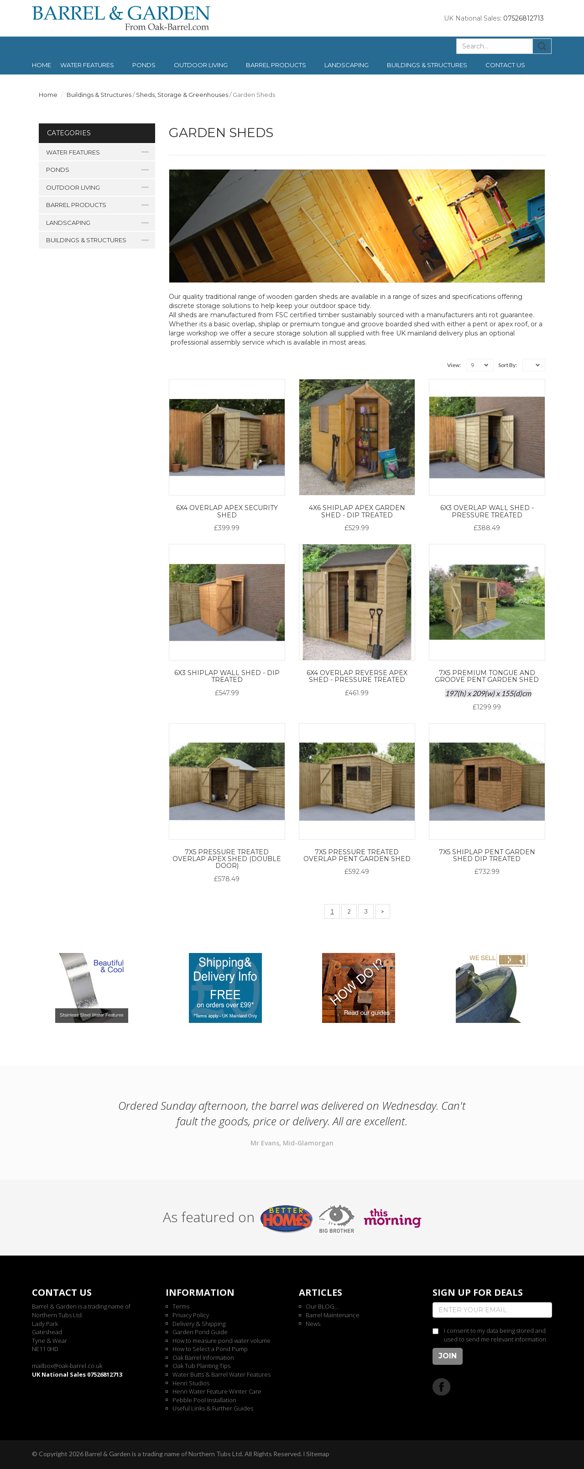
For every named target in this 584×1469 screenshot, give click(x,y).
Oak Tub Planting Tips (201, 1366)
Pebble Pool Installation (204, 1400)
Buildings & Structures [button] (427, 65)
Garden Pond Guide (200, 1332)
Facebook (441, 1386)
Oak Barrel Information (203, 1357)
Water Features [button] (87, 65)
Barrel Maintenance (333, 1315)
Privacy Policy (190, 1315)
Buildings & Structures (99, 94)
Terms (180, 1306)
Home (41, 65)
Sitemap (317, 1454)
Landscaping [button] (346, 65)
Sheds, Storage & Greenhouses (182, 94)
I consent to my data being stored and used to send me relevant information (495, 1334)
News (313, 1324)
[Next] (382, 911)
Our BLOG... (322, 1306)
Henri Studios (190, 1383)
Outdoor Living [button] (201, 65)
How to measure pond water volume (221, 1340)
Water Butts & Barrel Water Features (221, 1374)
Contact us (505, 65)
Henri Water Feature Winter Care (216, 1391)
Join (447, 1356)
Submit (542, 46)
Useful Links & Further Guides (212, 1408)
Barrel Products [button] (276, 65)
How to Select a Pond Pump (210, 1349)
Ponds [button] (144, 65)
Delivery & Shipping (198, 1324)
